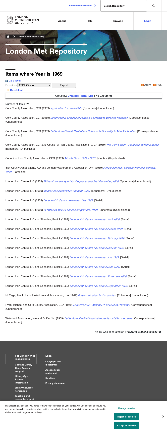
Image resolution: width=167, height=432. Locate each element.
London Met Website (80, 5)
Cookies (50, 377)
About (62, 20)
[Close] (163, 418)
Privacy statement (55, 383)
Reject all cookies (126, 418)
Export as (11, 85)
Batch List (14, 90)
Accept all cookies (126, 427)
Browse (118, 20)
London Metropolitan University (8, 36)
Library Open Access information (22, 379)
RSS (157, 84)
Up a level (13, 80)
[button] (64, 85)
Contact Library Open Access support (23, 367)
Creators (73, 95)
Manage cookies (126, 410)
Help (90, 20)
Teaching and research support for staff (24, 399)
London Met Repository (30, 36)
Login (147, 20)
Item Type (87, 95)
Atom (145, 84)
